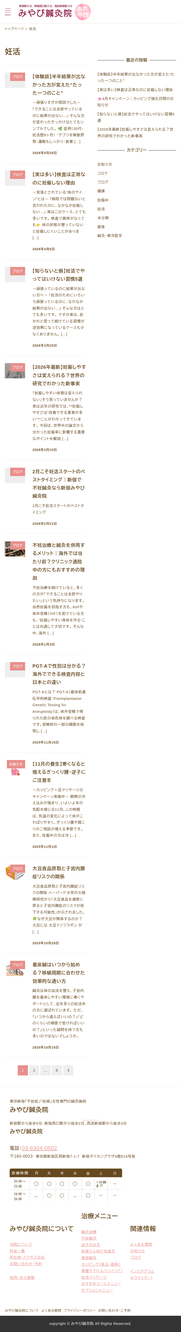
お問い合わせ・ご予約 (114, 1310)
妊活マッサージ (94, 1277)
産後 (101, 227)
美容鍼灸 (89, 1258)
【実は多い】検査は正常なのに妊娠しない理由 (135, 90)
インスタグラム (142, 1271)
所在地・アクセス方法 (27, 1257)
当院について (21, 1244)
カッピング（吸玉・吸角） (101, 1264)
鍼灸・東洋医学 (109, 236)
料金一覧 (17, 1251)
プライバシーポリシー (80, 1310)
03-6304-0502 (39, 1148)
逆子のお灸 (91, 1245)
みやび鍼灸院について (22, 1310)
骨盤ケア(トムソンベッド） (102, 1271)
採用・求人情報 (22, 1278)
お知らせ (104, 164)
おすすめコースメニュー (101, 1284)
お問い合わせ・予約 (26, 1264)
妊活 (101, 209)
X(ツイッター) (141, 1278)
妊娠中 (103, 200)
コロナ (102, 173)
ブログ (103, 182)
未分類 (103, 218)
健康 (101, 191)
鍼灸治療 (89, 1232)
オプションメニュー (97, 1290)
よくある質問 (141, 1244)
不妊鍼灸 (89, 1238)
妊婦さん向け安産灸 (98, 1251)
